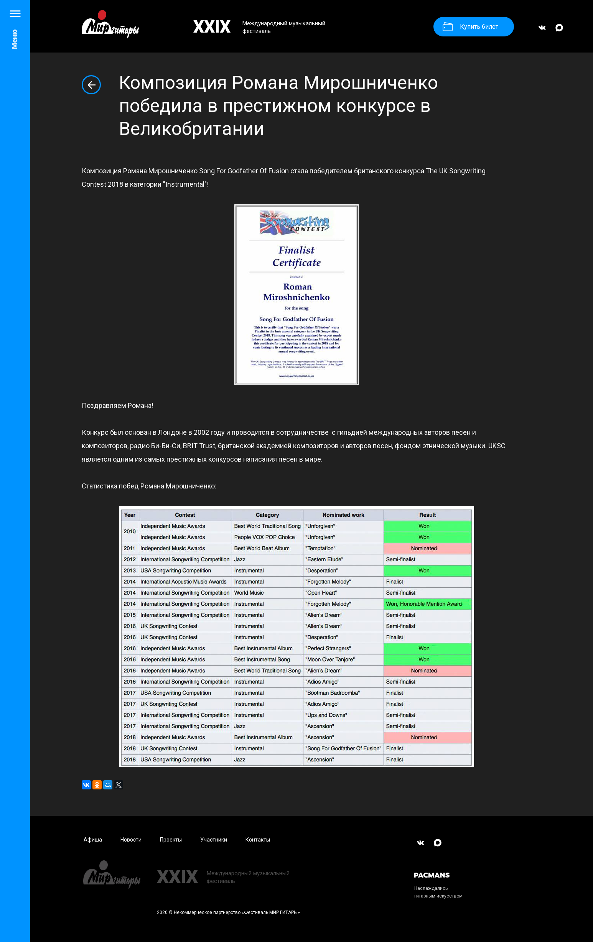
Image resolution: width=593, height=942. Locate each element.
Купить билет (470, 26)
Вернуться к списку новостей (91, 84)
